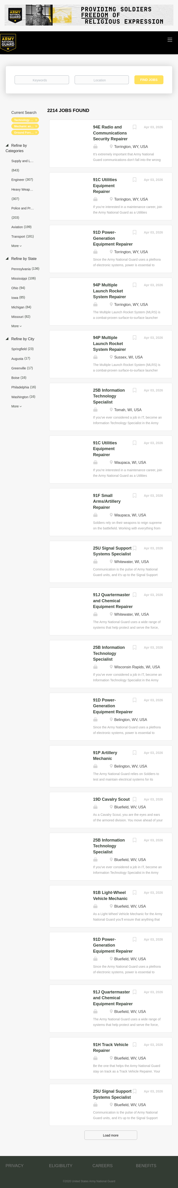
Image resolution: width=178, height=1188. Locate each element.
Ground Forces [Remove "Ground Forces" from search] (24, 132)
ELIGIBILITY (61, 1165)
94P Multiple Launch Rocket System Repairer (109, 291)
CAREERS (102, 1165)
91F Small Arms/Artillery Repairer (107, 501)
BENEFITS (146, 1165)
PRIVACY (15, 1165)
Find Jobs (149, 80)
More (15, 246)
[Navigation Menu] (170, 39)
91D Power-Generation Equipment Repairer (113, 238)
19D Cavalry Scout (111, 799)
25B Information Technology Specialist (109, 396)
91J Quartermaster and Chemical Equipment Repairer (113, 600)
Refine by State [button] (23, 259)
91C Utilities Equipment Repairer (105, 185)
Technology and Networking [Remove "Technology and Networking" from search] (26, 120)
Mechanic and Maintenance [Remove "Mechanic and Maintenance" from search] (26, 126)
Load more (110, 1135)
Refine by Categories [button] (16, 148)
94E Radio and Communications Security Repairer (110, 133)
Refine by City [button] (22, 339)
